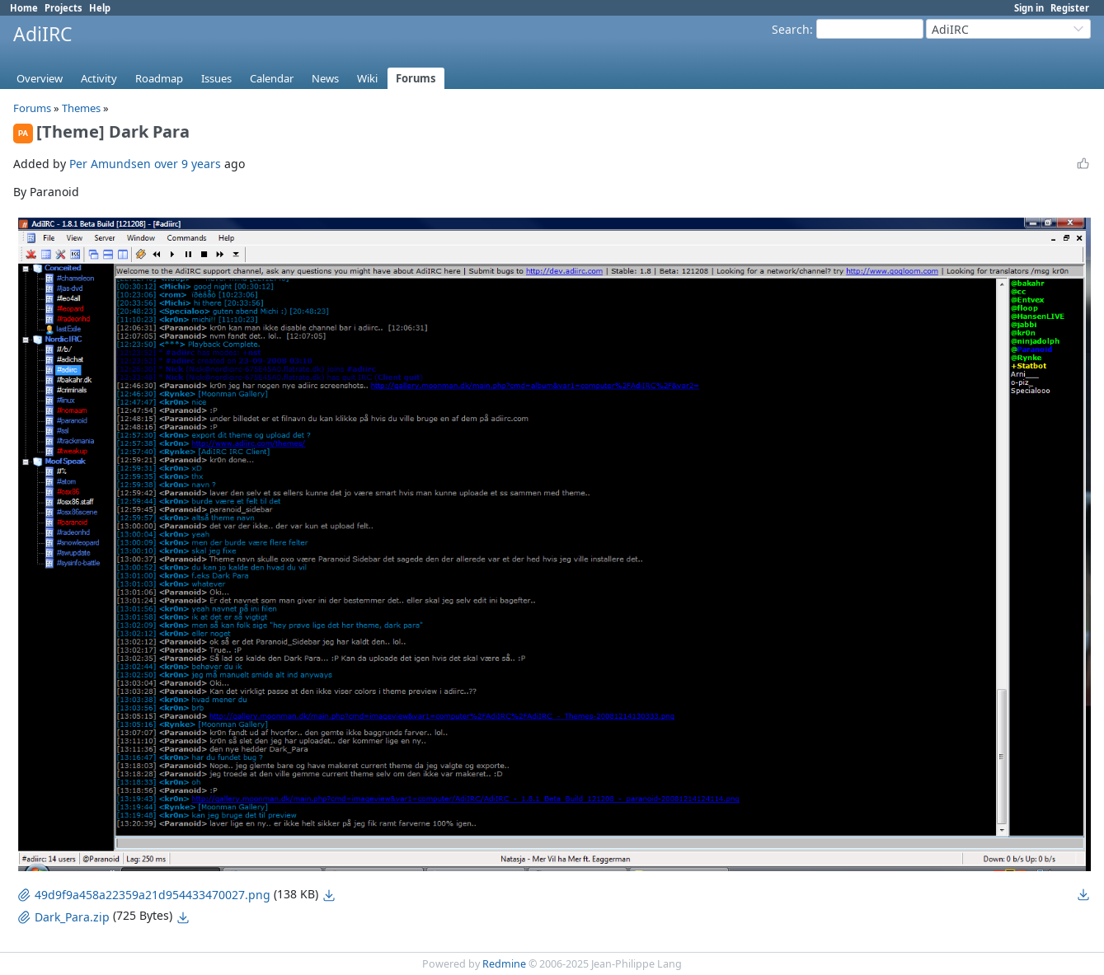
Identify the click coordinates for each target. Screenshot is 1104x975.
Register (1069, 8)
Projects (63, 8)
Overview (39, 78)
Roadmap (159, 78)
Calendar (272, 78)
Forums (416, 78)
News (325, 78)
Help (99, 8)
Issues (216, 78)
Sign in (1029, 8)
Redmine (504, 964)
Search (791, 29)
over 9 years (187, 163)
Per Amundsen (110, 163)
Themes (81, 108)
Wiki (367, 78)
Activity (99, 78)
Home (24, 8)
